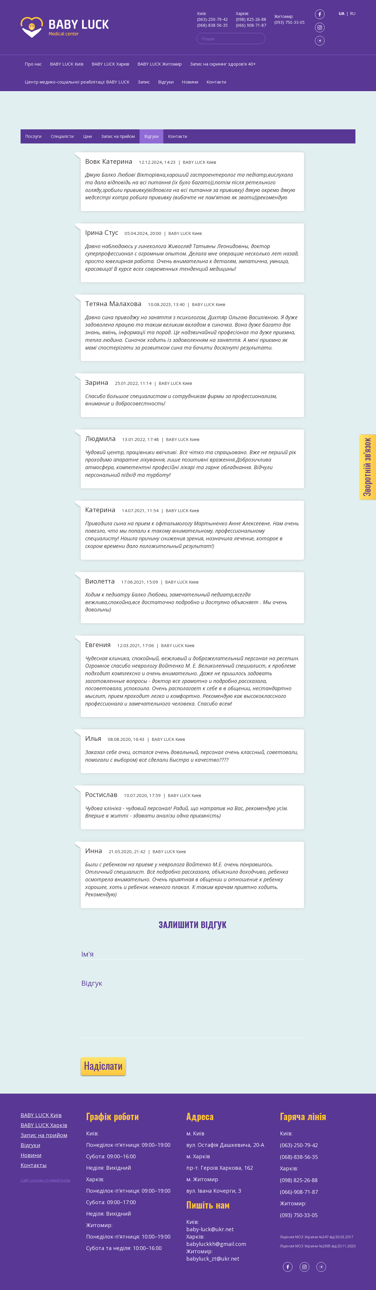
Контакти (216, 82)
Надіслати (103, 1065)
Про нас (33, 64)
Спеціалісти (62, 136)
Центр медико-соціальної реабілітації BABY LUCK (77, 82)
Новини (190, 82)
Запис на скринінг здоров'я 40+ (223, 64)
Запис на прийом (118, 136)
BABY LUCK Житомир (159, 64)
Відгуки (166, 82)
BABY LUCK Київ (66, 64)
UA (342, 13)
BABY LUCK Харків (110, 64)
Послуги (33, 136)
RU (352, 13)
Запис (144, 82)
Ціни (87, 136)
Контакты (34, 1165)
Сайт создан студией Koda (45, 1180)
